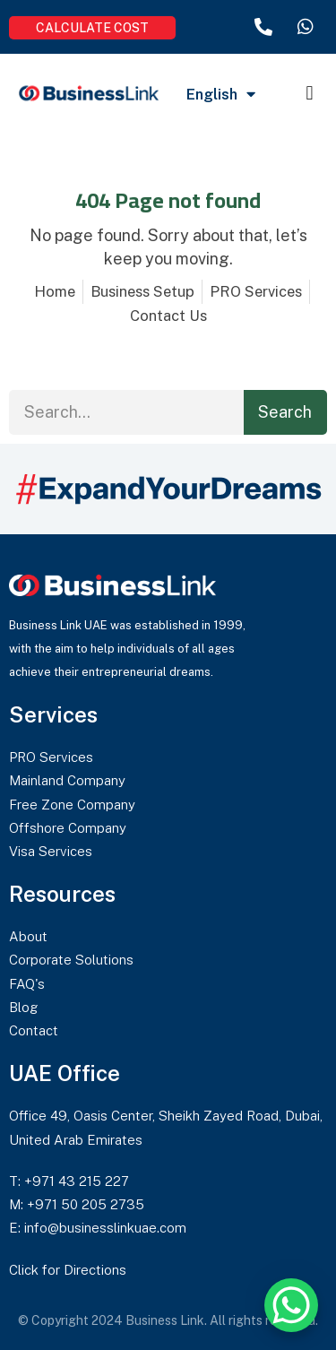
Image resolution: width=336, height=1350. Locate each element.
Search (285, 411)
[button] (309, 93)
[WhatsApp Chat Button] (291, 1305)
